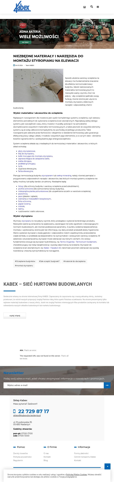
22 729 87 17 (33, 411)
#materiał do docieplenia (74, 261)
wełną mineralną (64, 175)
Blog (46, 460)
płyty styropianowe (26, 151)
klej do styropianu (26, 154)
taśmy (21, 209)
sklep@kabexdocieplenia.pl (27, 415)
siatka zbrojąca (24, 161)
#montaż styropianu (24, 265)
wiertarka (22, 199)
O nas (46, 453)
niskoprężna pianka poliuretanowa (33, 191)
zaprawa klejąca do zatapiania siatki (33, 159)
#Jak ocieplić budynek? (49, 261)
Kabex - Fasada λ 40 (52, 248)
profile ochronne (25, 189)
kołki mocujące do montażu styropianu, (35, 156)
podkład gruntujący (26, 164)
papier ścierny (24, 204)
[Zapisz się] (107, 385)
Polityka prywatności (22, 457)
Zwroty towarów (20, 453)
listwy (21, 186)
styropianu (26, 221)
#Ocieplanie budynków (25, 261)
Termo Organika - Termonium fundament (78, 242)
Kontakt (47, 457)
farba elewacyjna (25, 171)
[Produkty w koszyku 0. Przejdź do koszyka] (85, 7)
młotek (21, 206)
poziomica (22, 194)
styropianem (48, 175)
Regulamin (18, 460)
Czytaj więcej (15, 316)
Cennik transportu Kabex (85, 457)
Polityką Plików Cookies (76, 474)
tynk (20, 166)
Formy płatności (81, 453)
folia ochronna (24, 201)
